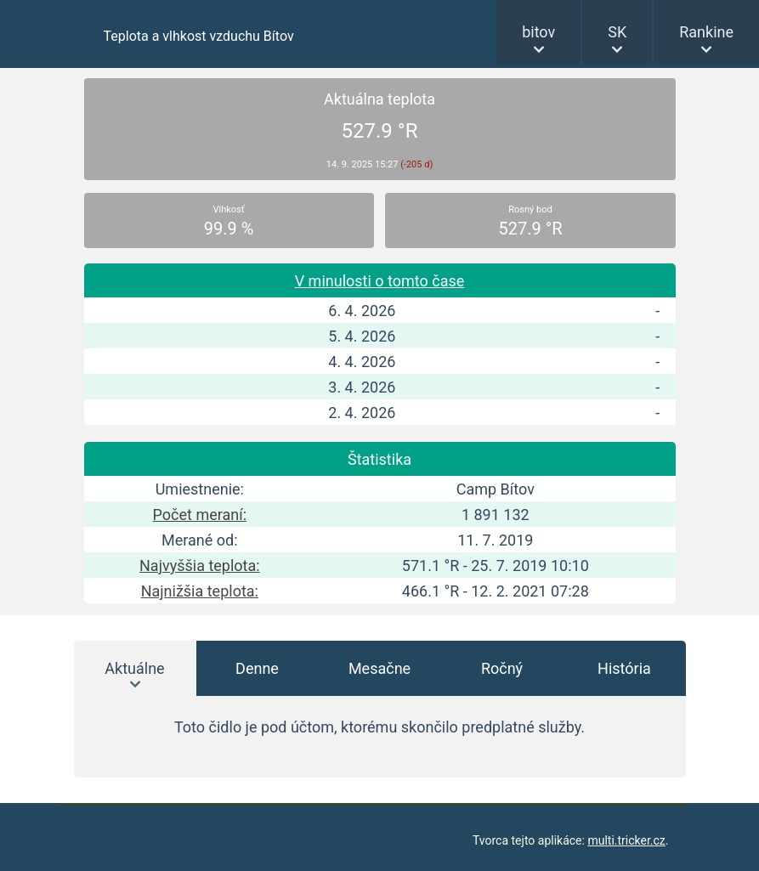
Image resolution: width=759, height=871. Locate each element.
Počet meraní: (199, 514)
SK (617, 32)
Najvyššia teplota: (199, 565)
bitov (538, 32)
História (624, 668)
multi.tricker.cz (626, 840)
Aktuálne (134, 668)
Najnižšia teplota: (199, 591)
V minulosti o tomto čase (380, 281)
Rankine (706, 32)
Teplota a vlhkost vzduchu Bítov (199, 36)
